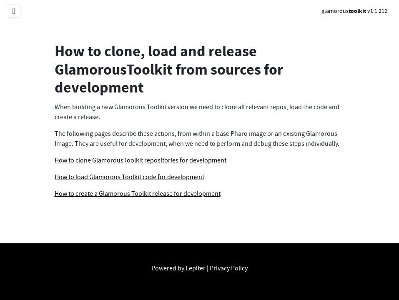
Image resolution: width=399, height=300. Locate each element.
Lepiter (196, 268)
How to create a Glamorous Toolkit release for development (138, 194)
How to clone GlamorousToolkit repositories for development (140, 160)
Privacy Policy (229, 268)
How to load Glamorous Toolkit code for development (129, 177)
